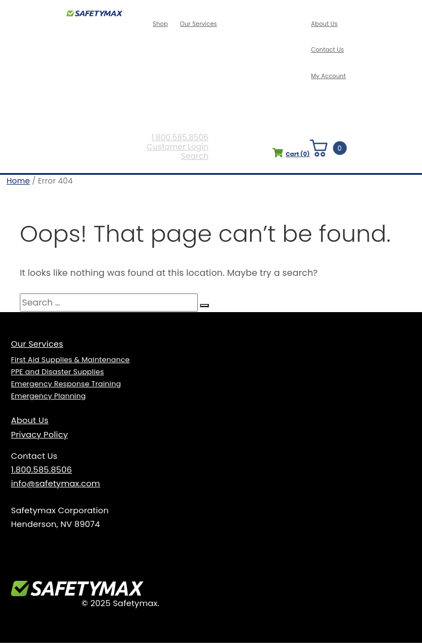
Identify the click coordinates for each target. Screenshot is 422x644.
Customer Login (179, 148)
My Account (328, 76)
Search (196, 158)
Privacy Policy (39, 435)
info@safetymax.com (55, 484)
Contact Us (327, 50)
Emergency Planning (48, 397)
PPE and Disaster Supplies (57, 373)
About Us (324, 24)
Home (18, 181)
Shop (162, 24)
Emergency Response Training (66, 385)
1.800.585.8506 (181, 139)
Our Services (198, 24)
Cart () (288, 156)
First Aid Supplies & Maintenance (70, 361)
